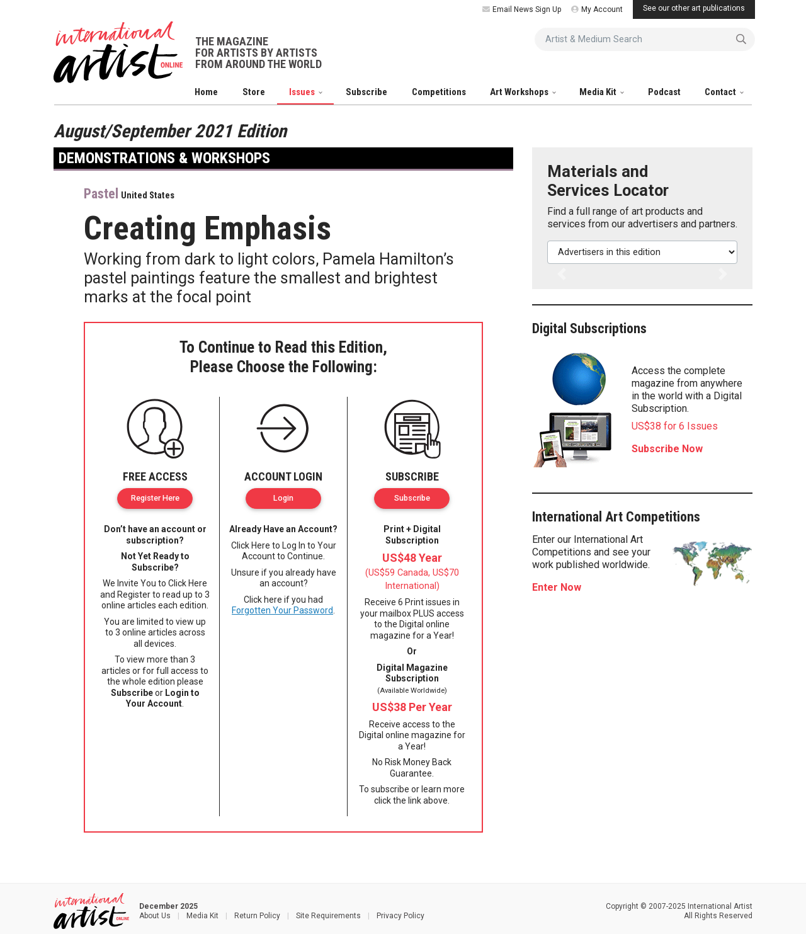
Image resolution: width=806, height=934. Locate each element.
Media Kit (598, 92)
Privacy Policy (400, 915)
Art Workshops (520, 92)
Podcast (664, 92)
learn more (443, 789)
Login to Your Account (163, 698)
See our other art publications (694, 8)
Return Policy (257, 915)
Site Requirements (328, 915)
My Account (597, 9)
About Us (155, 915)
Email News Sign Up (521, 9)
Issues (303, 92)
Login (283, 498)
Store (253, 92)
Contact (721, 92)
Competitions (439, 92)
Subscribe (366, 92)
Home (206, 92)
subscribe (390, 789)
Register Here (155, 498)
